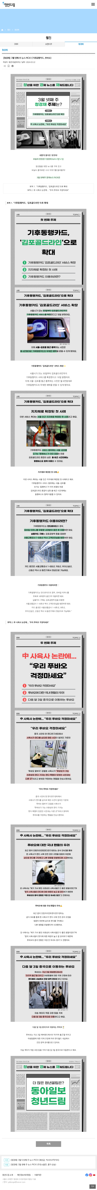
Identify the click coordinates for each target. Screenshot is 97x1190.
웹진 (8, 30)
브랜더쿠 (48, 44)
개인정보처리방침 (24, 1175)
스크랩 (8, 66)
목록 (48, 1144)
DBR (16, 44)
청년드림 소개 (7, 1175)
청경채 (17, 30)
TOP (92, 1186)
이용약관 (37, 1175)
